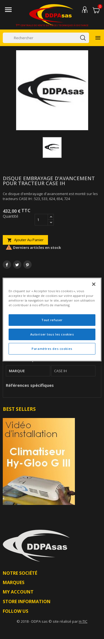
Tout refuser (52, 320)
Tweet (17, 264)
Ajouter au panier (25, 240)
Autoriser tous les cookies (52, 334)
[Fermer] (94, 284)
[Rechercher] (46, 38)
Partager (7, 264)
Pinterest (27, 264)
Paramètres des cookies (52, 349)
